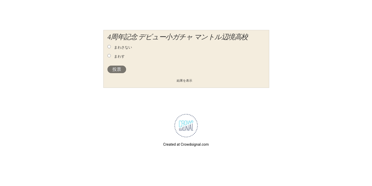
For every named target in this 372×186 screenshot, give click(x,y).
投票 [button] (116, 69)
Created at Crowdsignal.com (186, 144)
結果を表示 (184, 80)
